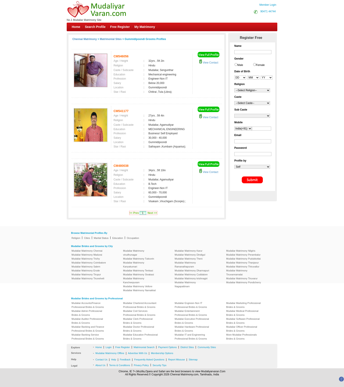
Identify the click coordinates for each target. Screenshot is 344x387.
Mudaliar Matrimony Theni (188, 258)
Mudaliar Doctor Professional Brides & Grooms (138, 328)
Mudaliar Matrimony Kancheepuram (133, 280)
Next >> (152, 212)
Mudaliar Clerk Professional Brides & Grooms (138, 321)
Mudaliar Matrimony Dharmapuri (192, 270)
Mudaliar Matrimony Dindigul (190, 254)
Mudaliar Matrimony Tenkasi (138, 270)
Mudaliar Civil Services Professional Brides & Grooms (139, 313)
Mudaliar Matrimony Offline (109, 353)
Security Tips (159, 365)
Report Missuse (176, 359)
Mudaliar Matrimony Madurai (87, 254)
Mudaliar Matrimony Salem (86, 266)
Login (108, 347)
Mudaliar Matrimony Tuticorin (138, 258)
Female (260, 65)
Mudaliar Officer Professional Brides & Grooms (241, 328)
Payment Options (167, 347)
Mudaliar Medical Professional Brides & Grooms (242, 313)
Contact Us (101, 359)
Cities (87, 238)
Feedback (125, 359)
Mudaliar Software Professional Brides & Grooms (243, 321)
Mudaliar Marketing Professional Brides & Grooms (243, 305)
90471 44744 (268, 11)
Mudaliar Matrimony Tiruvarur (242, 278)
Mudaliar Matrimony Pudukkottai (243, 258)
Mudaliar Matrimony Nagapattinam (185, 284)
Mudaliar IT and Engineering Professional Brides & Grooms (191, 336)
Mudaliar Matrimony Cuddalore (191, 274)
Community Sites (207, 347)
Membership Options (162, 353)
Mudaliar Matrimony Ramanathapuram (185, 264)
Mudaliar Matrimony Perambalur (243, 254)
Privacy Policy (141, 365)
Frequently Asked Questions (149, 359)
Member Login (267, 4)
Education (117, 238)
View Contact (208, 62)
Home (76, 27)
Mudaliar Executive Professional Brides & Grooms (192, 321)
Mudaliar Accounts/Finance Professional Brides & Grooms (88, 305)
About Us (100, 365)
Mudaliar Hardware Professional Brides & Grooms (192, 328)
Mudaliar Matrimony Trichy (86, 258)
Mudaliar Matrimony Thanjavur (242, 262)
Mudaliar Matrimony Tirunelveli (88, 278)
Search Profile (95, 27)
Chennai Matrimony (84, 39)
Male (240, 65)
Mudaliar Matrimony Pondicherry (243, 282)
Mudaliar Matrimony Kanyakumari (133, 264)
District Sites (187, 347)
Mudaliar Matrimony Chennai (87, 250)
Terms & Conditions (119, 365)
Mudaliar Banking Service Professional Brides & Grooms (88, 336)
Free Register (120, 27)
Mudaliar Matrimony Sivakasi (138, 274)
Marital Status (101, 238)
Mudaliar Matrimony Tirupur (86, 274)
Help (113, 359)
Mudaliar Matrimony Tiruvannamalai (236, 272)
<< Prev (134, 212)
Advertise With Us (137, 353)
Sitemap (193, 359)
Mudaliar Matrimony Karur (188, 250)
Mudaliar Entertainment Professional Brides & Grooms (191, 313)
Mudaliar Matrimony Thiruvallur (242, 266)
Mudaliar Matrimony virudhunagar (133, 252)
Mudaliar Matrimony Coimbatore (89, 262)
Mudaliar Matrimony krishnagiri (191, 278)
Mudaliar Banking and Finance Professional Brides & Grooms (88, 328)
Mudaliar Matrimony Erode (86, 270)
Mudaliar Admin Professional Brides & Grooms (87, 313)
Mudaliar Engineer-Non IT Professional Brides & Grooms (191, 305)
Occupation (133, 238)
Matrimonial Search (144, 347)
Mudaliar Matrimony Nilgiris (240, 250)
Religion (76, 238)
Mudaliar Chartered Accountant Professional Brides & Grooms (139, 305)
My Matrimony (144, 27)
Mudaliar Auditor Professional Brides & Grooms (87, 321)
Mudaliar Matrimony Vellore (137, 286)
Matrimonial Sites (111, 39)
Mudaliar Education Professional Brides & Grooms (140, 336)
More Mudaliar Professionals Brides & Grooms (241, 336)
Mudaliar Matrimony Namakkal (139, 290)
